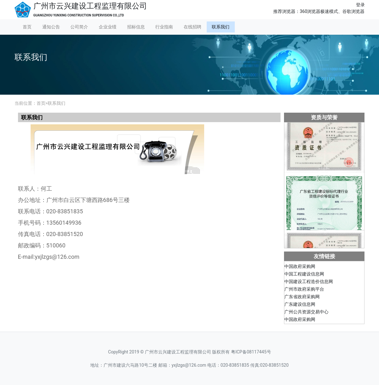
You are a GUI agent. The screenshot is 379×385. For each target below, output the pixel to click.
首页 (27, 26)
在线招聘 (192, 26)
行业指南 (164, 26)
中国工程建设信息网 (304, 274)
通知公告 (51, 26)
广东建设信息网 (299, 305)
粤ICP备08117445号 (251, 351)
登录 (360, 4)
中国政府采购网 (299, 267)
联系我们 (220, 26)
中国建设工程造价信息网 (308, 282)
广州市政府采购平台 (304, 290)
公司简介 (79, 26)
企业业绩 (107, 26)
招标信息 (136, 26)
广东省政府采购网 (302, 297)
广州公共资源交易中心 (306, 312)
